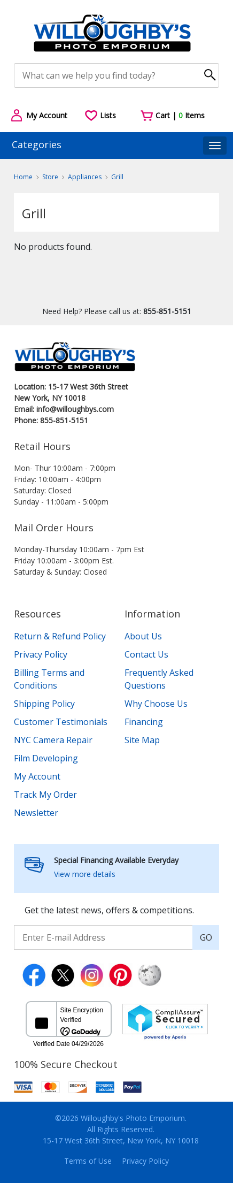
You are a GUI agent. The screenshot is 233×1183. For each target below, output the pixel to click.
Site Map (142, 740)
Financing (144, 722)
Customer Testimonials (60, 722)
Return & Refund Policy (60, 636)
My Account (37, 776)
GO (206, 937)
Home (23, 176)
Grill (117, 176)
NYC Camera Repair (53, 740)
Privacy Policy (40, 654)
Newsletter (36, 813)
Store (50, 176)
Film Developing (46, 758)
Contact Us (146, 654)
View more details (84, 874)
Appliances (85, 176)
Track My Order (45, 794)
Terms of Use (88, 1161)
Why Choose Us (156, 703)
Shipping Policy (44, 703)
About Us (143, 636)
